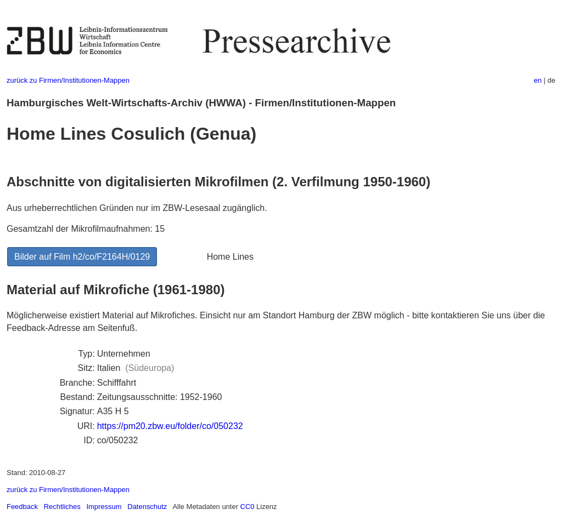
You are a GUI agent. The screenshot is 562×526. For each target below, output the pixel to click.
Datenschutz (147, 506)
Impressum (103, 506)
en (538, 80)
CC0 (247, 506)
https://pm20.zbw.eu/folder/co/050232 (170, 426)
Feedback (22, 506)
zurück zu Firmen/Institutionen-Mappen (68, 80)
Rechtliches (62, 506)
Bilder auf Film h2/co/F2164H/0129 (82, 256)
